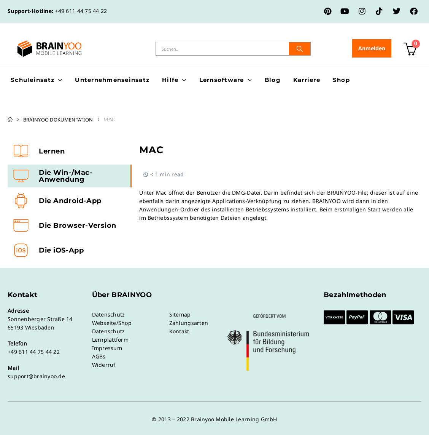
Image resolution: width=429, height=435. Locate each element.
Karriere (306, 79)
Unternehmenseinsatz (112, 79)
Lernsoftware (221, 79)
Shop (341, 79)
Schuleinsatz (32, 79)
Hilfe (170, 79)
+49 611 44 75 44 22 (81, 10)
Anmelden (371, 48)
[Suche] (299, 48)
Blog (273, 79)
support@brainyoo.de (36, 376)
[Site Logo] (49, 48)
